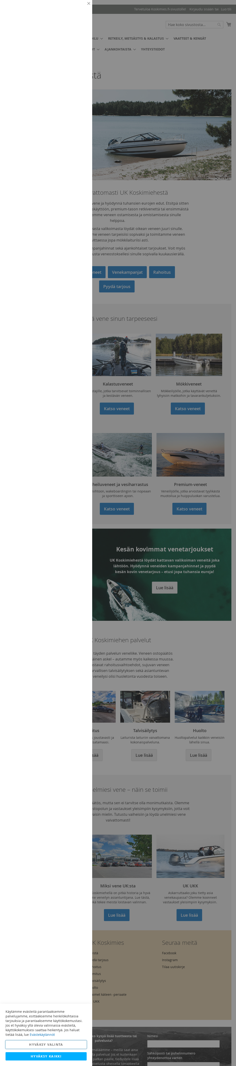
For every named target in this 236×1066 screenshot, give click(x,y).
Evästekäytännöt (42, 1034)
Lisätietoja (78, 42)
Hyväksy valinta (46, 1044)
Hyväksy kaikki (46, 1056)
